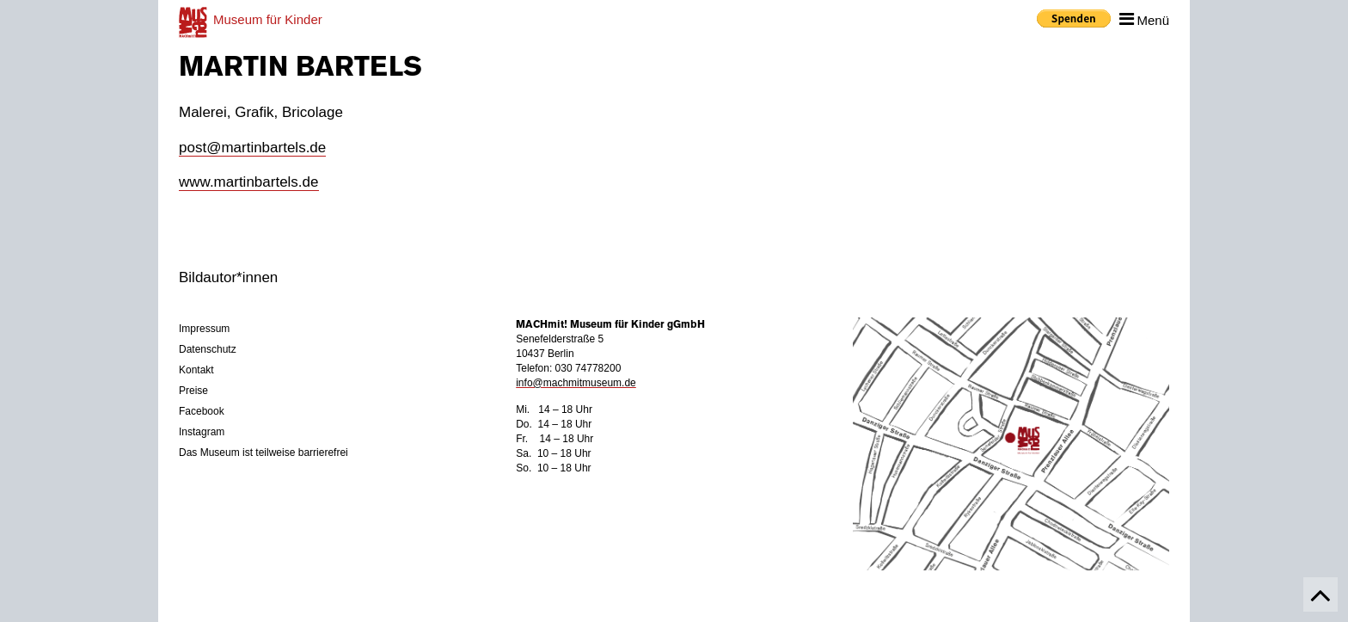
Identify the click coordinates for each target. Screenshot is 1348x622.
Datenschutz (207, 349)
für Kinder (267, 19)
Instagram (201, 432)
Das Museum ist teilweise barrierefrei (263, 452)
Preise (193, 391)
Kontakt (196, 370)
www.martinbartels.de (249, 182)
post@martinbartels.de (252, 147)
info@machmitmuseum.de (576, 383)
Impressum (204, 329)
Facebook (201, 411)
